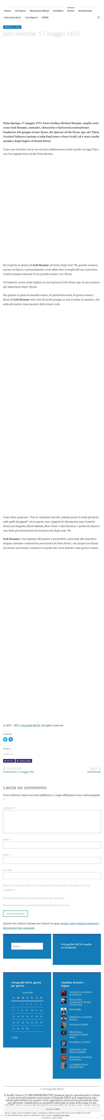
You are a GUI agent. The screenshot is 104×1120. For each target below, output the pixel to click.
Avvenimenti (85, 10)
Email (6, 855)
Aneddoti (58, 10)
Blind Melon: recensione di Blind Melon (78, 1034)
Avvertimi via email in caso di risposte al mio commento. (35, 898)
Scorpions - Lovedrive (79, 1041)
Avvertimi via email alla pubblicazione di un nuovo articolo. (37, 905)
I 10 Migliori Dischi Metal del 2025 (78, 1065)
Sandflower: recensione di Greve (80, 1018)
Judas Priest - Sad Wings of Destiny (77, 1050)
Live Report (31, 17)
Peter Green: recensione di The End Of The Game (80, 1002)
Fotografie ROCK (30, 725)
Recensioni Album (39, 10)
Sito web (7, 870)
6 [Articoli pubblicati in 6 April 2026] (13, 1010)
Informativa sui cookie (61, 1115)
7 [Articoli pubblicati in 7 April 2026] (17, 1010)
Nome (7, 839)
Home (7, 10)
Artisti (70, 10)
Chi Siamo (20, 10)
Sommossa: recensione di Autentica (80, 1058)
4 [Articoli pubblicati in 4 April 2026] (36, 1004)
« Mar (14, 1037)
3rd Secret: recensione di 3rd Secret (80, 993)
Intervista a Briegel (78, 1024)
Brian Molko (75, 1009)
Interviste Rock (12, 17)
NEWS (45, 17)
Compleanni (25, 761)
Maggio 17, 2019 (12, 27)
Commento (9, 808)
